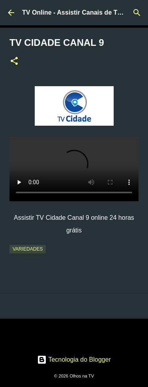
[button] (14, 61)
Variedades (28, 249)
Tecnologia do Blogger (74, 359)
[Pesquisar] (137, 12)
